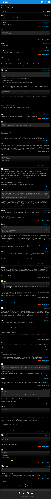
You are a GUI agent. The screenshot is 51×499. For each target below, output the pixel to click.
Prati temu (44, 11)
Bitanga (4, 29)
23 (23, 485)
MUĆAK (4, 378)
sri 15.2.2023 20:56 (46, 58)
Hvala (43, 18)
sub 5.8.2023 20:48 (46, 406)
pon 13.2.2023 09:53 (46, 22)
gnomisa (5, 189)
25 (27, 485)
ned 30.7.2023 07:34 (46, 352)
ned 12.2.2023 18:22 (46, 15)
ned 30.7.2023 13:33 (46, 364)
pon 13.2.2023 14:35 (46, 43)
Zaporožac (5, 70)
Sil (3, 43)
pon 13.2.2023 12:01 (46, 29)
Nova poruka (3, 11)
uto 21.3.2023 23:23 (46, 281)
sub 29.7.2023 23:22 (46, 320)
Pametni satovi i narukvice (8, 5)
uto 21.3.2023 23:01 (46, 267)
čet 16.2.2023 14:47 (46, 155)
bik (3, 114)
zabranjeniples (6, 169)
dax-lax (4, 15)
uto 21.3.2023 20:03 (46, 210)
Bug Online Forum (5, 2)
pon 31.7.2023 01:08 (46, 378)
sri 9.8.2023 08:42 (47, 466)
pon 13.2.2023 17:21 (46, 50)
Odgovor (39, 18)
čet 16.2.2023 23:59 (46, 169)
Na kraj (48, 11)
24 (25, 485)
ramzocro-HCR (6, 58)
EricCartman (5, 320)
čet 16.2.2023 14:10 (46, 143)
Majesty (4, 22)
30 (30, 485)
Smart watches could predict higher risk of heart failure (17, 302)
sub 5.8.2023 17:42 (46, 389)
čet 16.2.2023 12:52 (46, 114)
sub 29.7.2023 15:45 (46, 308)
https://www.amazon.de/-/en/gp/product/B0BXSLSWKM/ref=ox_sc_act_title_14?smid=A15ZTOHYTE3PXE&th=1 (24, 430)
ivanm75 (4, 210)
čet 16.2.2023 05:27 (46, 70)
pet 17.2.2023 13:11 (46, 189)
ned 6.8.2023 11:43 (46, 435)
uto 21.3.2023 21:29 (46, 224)
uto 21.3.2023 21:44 (46, 251)
